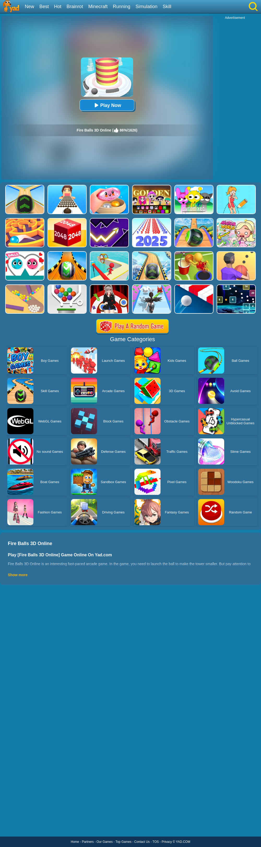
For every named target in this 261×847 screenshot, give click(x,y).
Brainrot (75, 6)
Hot (57, 6)
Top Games (123, 842)
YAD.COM (183, 842)
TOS (155, 842)
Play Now (107, 105)
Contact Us (142, 842)
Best (44, 6)
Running (121, 6)
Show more (17, 575)
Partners (88, 842)
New (29, 6)
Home (75, 842)
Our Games (105, 842)
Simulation (146, 6)
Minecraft (98, 6)
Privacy (167, 842)
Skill (167, 6)
